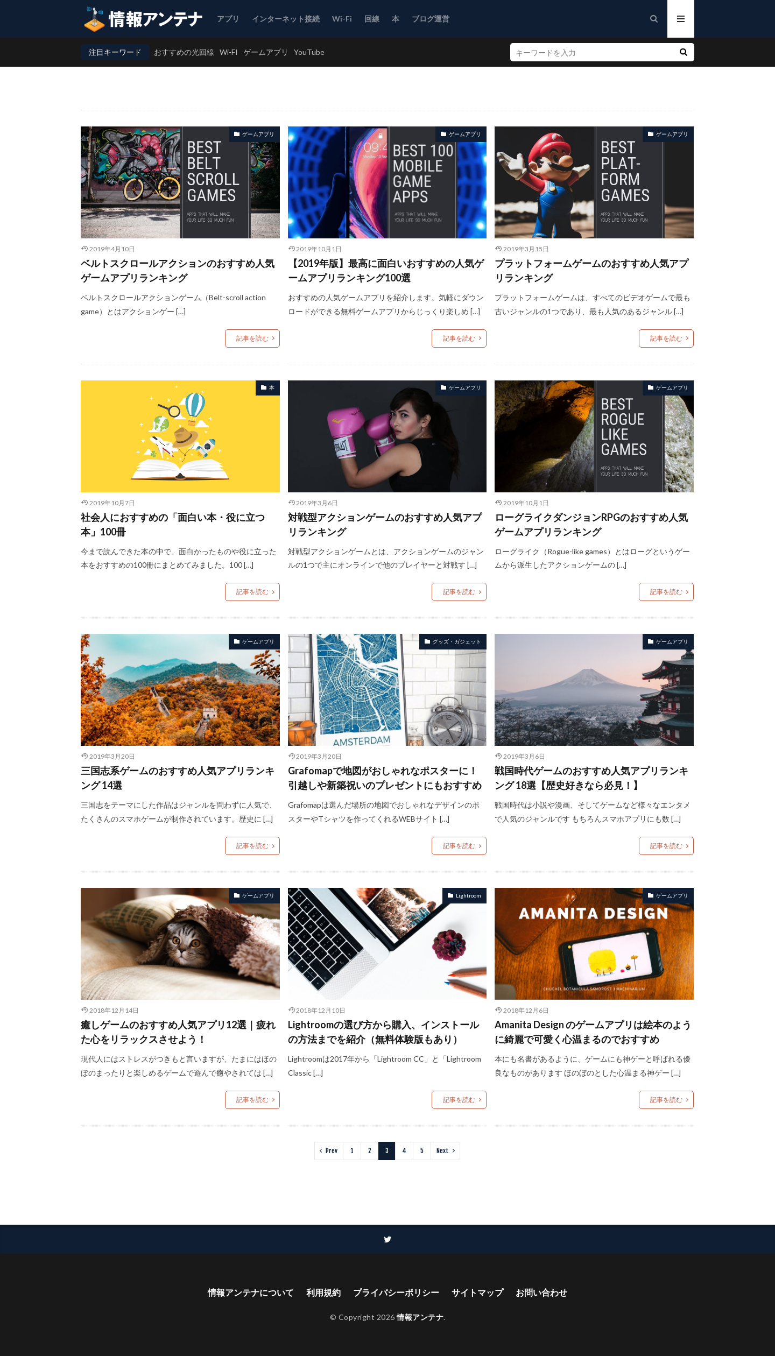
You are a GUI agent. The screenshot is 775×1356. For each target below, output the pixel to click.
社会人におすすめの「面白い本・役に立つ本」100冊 (173, 524)
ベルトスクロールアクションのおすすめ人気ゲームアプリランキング (177, 270)
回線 (371, 18)
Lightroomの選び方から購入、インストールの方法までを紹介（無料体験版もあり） (383, 1032)
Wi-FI (229, 51)
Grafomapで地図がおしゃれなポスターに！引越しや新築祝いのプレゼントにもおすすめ (385, 778)
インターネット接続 (286, 18)
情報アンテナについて (251, 1292)
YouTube (309, 51)
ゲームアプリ (265, 51)
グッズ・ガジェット (457, 641)
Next (442, 1151)
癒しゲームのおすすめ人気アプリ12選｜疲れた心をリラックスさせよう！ (178, 1032)
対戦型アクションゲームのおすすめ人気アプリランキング (385, 524)
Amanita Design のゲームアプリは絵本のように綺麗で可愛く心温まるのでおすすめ (593, 1032)
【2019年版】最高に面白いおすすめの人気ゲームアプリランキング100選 (386, 270)
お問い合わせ (541, 1292)
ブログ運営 (430, 18)
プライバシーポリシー (396, 1292)
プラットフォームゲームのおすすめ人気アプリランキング (591, 270)
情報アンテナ (420, 1317)
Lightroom (468, 895)
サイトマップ (477, 1292)
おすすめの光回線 (184, 51)
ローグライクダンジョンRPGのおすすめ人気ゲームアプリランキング (591, 524)
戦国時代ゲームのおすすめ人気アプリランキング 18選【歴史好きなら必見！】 (591, 778)
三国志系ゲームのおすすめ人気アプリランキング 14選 (177, 778)
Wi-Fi (342, 18)
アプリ (228, 18)
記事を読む (252, 338)
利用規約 (323, 1292)
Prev (331, 1151)
